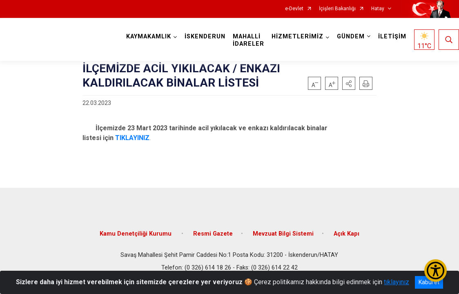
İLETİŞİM (392, 36)
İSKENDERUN (205, 36)
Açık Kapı (346, 233)
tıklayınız (396, 282)
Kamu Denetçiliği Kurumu (136, 233)
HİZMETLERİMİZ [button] (297, 36)
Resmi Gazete (213, 233)
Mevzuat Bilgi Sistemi (283, 233)
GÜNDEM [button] (351, 36)
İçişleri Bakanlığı (337, 8)
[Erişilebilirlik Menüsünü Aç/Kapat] (435, 270)
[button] (348, 83)
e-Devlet (294, 8)
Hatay (377, 8)
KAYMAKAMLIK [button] (148, 36)
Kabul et (429, 282)
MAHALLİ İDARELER (248, 40)
